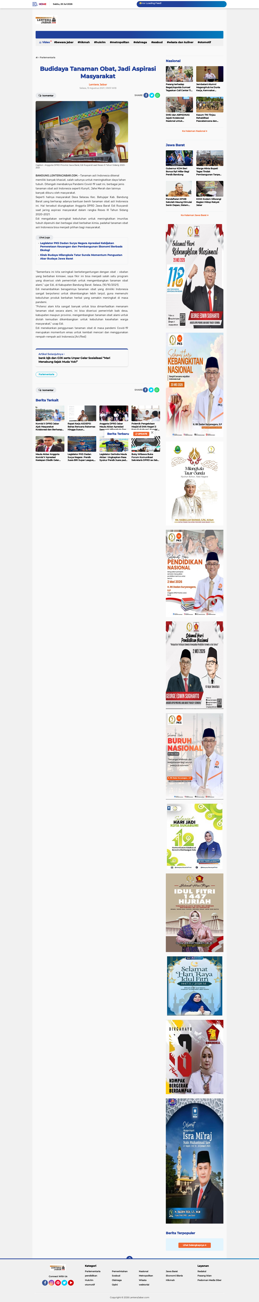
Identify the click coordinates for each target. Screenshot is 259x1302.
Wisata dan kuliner (181, 42)
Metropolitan (120, 42)
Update (141, 434)
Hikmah (84, 42)
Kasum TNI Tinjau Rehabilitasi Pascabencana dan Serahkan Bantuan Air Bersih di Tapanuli (208, 117)
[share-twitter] (151, 95)
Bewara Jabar (64, 42)
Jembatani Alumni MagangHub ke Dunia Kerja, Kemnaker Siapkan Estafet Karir (208, 87)
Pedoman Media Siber (209, 1280)
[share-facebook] (146, 95)
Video (46, 42)
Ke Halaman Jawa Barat (195, 215)
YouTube (73, 1284)
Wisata (142, 1280)
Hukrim (101, 42)
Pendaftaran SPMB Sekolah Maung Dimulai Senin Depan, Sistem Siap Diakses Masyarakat (179, 202)
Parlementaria (46, 374)
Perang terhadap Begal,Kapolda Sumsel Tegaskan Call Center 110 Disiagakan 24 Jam (179, 87)
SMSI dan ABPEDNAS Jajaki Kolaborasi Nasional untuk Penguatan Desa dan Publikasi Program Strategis (178, 117)
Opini (115, 1284)
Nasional (173, 61)
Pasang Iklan (204, 1275)
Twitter (66, 1284)
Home (42, 4)
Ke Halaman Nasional (194, 131)
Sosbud (158, 42)
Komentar (45, 95)
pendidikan (91, 1275)
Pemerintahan (120, 1271)
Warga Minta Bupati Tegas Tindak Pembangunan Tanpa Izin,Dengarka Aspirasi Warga (208, 171)
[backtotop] (129, 1259)
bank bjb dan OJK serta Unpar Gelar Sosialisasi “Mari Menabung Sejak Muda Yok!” (74, 359)
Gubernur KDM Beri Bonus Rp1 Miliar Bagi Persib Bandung (177, 171)
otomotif (205, 42)
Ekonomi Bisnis (174, 1275)
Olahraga (141, 42)
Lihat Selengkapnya (194, 1245)
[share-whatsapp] (157, 95)
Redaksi (201, 1271)
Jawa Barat (175, 145)
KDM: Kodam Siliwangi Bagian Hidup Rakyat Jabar (208, 202)
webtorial (144, 1284)
